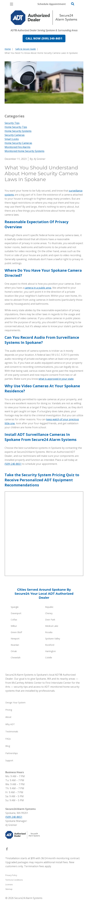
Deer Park (50, 619)
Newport (15, 638)
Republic (49, 606)
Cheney (49, 613)
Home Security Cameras (18, 143)
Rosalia (48, 632)
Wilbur (14, 625)
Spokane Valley (52, 638)
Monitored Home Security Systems (24, 151)
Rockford (49, 644)
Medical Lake (51, 625)
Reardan (15, 644)
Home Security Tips (16, 127)
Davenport (16, 613)
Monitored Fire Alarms (17, 147)
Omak (14, 651)
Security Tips (12, 123)
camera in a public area (38, 287)
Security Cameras (15, 135)
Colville (48, 657)
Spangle (15, 606)
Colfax (14, 619)
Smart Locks (12, 139)
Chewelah (15, 657)
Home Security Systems (18, 131)
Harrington (50, 651)
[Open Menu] (11, 4)
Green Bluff (16, 632)
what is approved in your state (56, 378)
